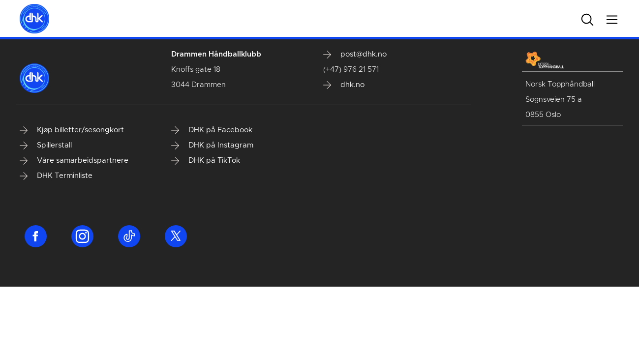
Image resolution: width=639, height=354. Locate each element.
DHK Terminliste (56, 176)
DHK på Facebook (211, 130)
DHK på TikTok (205, 161)
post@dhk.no (355, 55)
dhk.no (344, 85)
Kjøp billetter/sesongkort (72, 130)
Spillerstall (46, 145)
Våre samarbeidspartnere (74, 161)
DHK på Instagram (212, 145)
